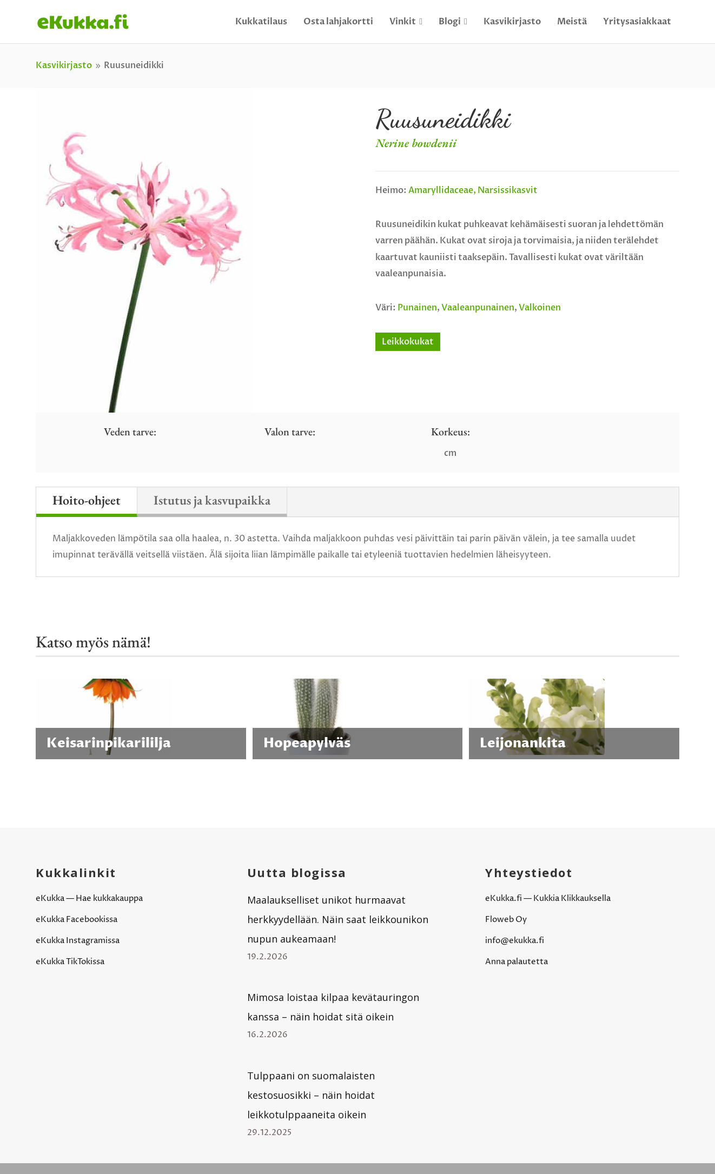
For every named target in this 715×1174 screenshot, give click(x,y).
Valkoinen (540, 308)
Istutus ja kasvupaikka (212, 500)
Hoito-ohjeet (86, 500)
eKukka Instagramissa (78, 940)
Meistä (572, 22)
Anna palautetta (516, 961)
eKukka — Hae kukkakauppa (89, 898)
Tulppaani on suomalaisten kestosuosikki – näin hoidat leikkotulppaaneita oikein (311, 1095)
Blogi (453, 21)
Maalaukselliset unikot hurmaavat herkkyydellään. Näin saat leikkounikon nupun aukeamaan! (337, 919)
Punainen (417, 308)
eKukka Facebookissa (76, 919)
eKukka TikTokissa (70, 961)
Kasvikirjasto (512, 22)
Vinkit (405, 21)
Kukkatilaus (261, 22)
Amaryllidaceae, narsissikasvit (473, 190)
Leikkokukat (408, 342)
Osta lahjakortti (338, 22)
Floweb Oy (506, 919)
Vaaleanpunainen (477, 308)
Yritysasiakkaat (637, 22)
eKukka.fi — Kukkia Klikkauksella (548, 898)
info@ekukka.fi (514, 940)
